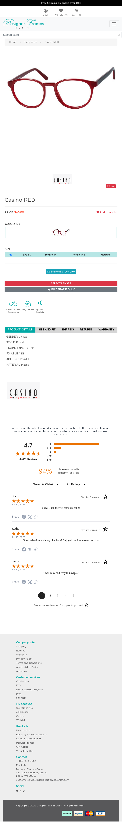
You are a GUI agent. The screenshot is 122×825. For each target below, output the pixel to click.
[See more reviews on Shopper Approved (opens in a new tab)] (36, 517)
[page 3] (58, 595)
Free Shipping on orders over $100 (61, 3)
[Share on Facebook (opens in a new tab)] (24, 517)
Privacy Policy (24, 659)
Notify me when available (61, 271)
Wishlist (20, 720)
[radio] (78, 444)
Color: (10, 224)
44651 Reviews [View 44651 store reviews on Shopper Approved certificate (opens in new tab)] (32, 459)
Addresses (22, 712)
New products (24, 730)
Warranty (21, 654)
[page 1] (41, 595)
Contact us (22, 681)
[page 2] (50, 595)
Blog (18, 693)
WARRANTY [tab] (106, 329)
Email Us (21, 765)
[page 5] (73, 595)
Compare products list (29, 738)
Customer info (24, 708)
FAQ (18, 685)
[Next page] (81, 595)
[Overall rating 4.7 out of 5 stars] (28, 453)
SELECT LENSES (61, 283)
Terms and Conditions (29, 663)
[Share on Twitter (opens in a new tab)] (30, 517)
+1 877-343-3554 (26, 761)
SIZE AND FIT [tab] (47, 329)
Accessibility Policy (27, 667)
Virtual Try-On (24, 751)
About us (21, 671)
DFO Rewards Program (29, 689)
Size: (8, 249)
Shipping (21, 646)
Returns (20, 650)
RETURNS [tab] (86, 329)
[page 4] (65, 595)
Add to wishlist (107, 212)
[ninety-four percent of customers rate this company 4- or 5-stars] (61, 471)
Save (111, 186)
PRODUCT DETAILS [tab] (20, 329)
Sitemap (21, 697)
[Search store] (61, 35)
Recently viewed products (31, 734)
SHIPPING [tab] (68, 329)
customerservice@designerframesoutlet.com (42, 780)
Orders (20, 716)
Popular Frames (25, 742)
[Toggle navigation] (114, 23)
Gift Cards (22, 746)
